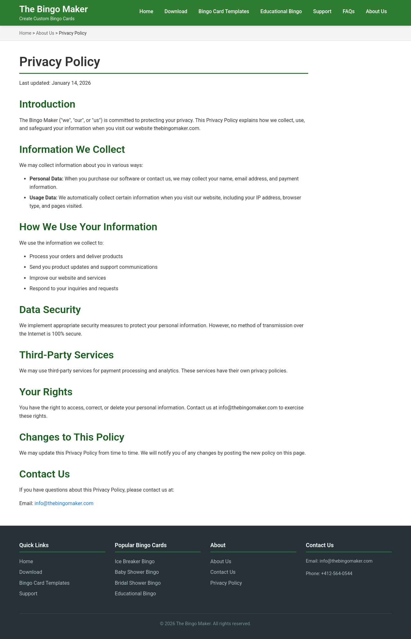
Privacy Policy (226, 583)
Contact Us (223, 572)
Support (322, 11)
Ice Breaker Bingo (135, 561)
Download (175, 11)
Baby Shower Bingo (137, 572)
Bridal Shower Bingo (138, 583)
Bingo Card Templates (223, 11)
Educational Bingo (281, 11)
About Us (376, 11)
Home (146, 11)
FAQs (348, 11)
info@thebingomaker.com (63, 503)
